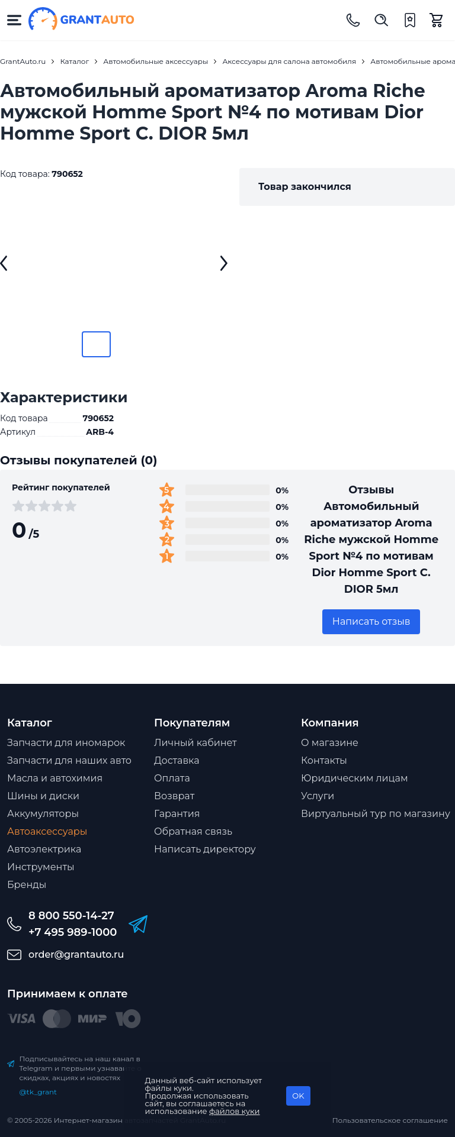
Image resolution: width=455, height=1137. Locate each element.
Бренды (26, 884)
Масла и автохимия (54, 778)
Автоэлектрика (44, 849)
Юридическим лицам (354, 778)
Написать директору (205, 849)
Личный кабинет (195, 742)
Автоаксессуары (47, 831)
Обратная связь (193, 831)
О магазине (329, 742)
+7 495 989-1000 (72, 932)
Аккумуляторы (43, 813)
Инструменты (41, 867)
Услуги (317, 796)
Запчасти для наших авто (69, 760)
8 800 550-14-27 (71, 915)
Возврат (174, 796)
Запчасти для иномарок (66, 742)
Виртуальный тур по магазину (375, 813)
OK (298, 1095)
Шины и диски (43, 796)
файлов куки (234, 1111)
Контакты (324, 760)
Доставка (177, 760)
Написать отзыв (371, 621)
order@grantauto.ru (76, 954)
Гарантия (177, 813)
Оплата (172, 778)
